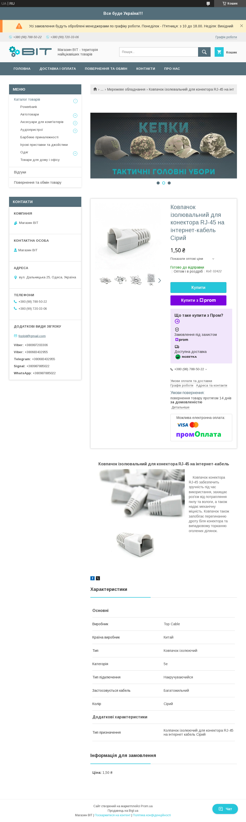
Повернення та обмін (106, 69)
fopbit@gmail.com (32, 336)
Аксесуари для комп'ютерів (42, 122)
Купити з (198, 300)
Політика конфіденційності (152, 815)
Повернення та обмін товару (38, 182)
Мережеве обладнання (126, 89)
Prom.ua (147, 806)
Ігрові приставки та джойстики (44, 145)
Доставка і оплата (57, 69)
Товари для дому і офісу (40, 160)
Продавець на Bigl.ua (123, 810)
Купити (199, 287)
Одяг (24, 152)
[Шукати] (204, 52)
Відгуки (20, 172)
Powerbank (28, 107)
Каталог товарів (27, 99)
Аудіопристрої (31, 130)
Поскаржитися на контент (113, 815)
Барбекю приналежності (39, 137)
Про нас (172, 69)
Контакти (145, 69)
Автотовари (29, 114)
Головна (22, 69)
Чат (225, 809)
